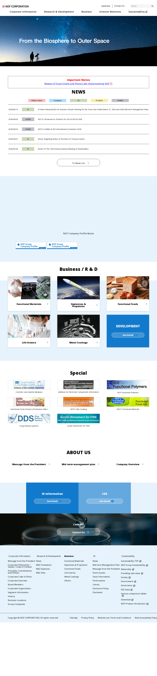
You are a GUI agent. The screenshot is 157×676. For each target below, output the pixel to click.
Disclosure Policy (101, 642)
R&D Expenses (43, 622)
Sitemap (73, 671)
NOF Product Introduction (133, 657)
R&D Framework (44, 618)
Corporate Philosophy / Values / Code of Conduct (20, 619)
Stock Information (101, 630)
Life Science (70, 626)
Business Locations (17, 653)
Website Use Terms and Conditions (114, 671)
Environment (127, 635)
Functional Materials (74, 614)
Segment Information (18, 646)
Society (124, 631)
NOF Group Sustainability (133, 618)
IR (94, 609)
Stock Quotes (99, 626)
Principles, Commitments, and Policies (20, 625)
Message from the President (21, 614)
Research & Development (49, 609)
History (11, 650)
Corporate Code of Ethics (20, 630)
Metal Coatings (71, 630)
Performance (99, 634)
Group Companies (16, 657)
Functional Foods (72, 622)
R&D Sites (40, 626)
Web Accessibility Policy (146, 671)
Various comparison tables (134, 647)
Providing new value (130, 626)
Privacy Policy (87, 671)
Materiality (126, 622)
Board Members (15, 638)
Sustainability (128, 609)
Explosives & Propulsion (75, 618)
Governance (126, 639)
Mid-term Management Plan (106, 618)
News (38, 614)
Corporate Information (20, 609)
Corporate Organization (19, 642)
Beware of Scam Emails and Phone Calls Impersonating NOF (77, 83)
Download (126, 653)
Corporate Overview (17, 634)
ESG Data (125, 643)
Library (96, 638)
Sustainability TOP (130, 614)
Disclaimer (98, 646)
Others (67, 634)
